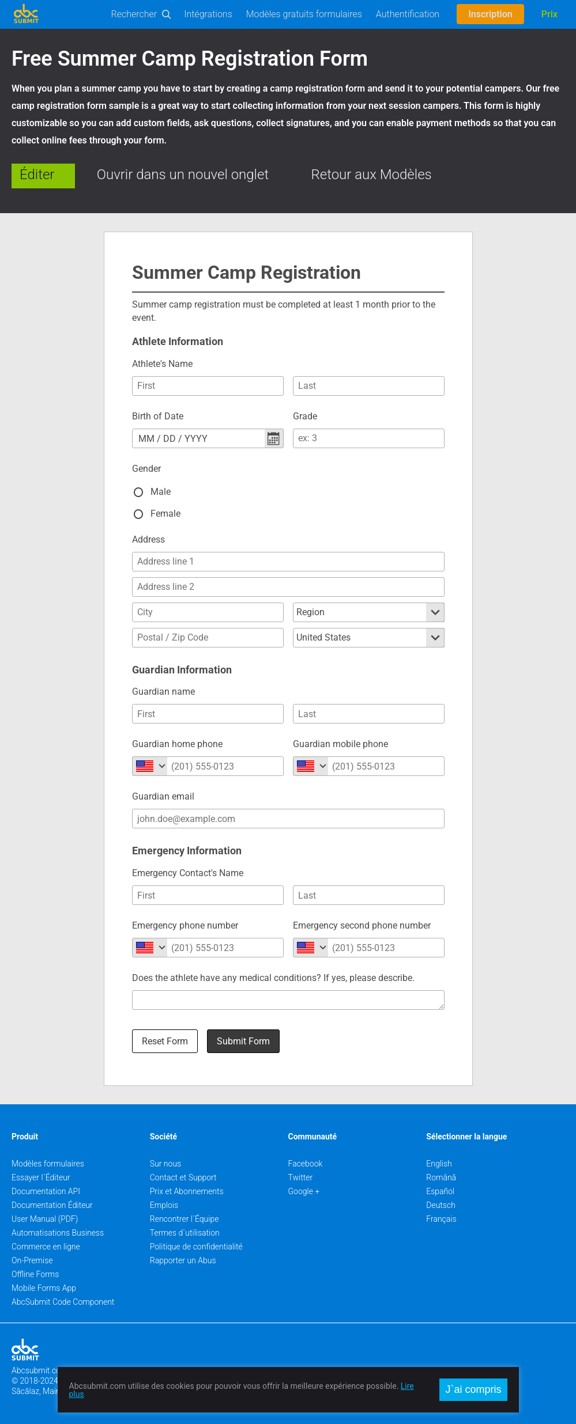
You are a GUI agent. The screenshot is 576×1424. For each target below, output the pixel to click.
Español (440, 1191)
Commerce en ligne (46, 1246)
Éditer (37, 174)
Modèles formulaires (48, 1163)
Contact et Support (183, 1177)
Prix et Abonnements (187, 1191)
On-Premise (32, 1260)
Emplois (164, 1205)
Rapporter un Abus (183, 1260)
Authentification (407, 14)
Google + (304, 1191)
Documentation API (46, 1191)
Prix (549, 14)
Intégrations (208, 14)
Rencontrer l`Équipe (184, 1219)
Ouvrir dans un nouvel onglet (183, 174)
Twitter (300, 1177)
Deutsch (440, 1205)
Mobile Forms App (44, 1288)
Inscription (490, 14)
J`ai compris (473, 1389)
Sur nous (165, 1163)
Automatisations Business (58, 1232)
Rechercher (134, 14)
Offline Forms (35, 1274)
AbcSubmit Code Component (63, 1301)
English (439, 1163)
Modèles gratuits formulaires (304, 14)
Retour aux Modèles (371, 174)
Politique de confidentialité (196, 1246)
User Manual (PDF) (45, 1219)
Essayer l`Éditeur (41, 1177)
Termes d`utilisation (185, 1232)
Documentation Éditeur (52, 1205)
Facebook (305, 1163)
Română (441, 1177)
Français (441, 1219)
